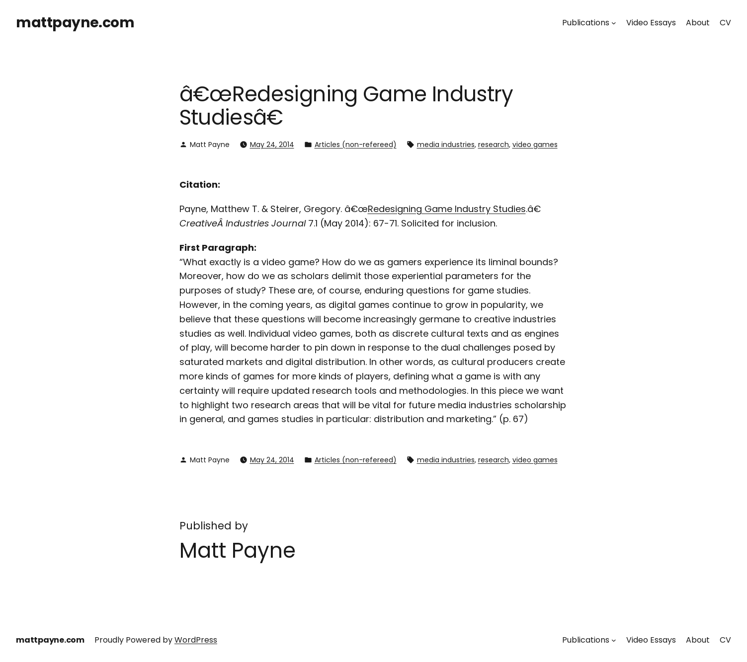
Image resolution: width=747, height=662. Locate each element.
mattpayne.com (75, 22)
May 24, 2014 (272, 144)
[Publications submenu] (613, 22)
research (493, 144)
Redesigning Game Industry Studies (447, 209)
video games (535, 144)
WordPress (195, 640)
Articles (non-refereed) (356, 144)
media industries (446, 144)
